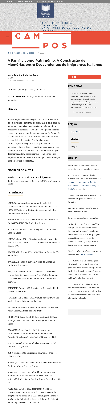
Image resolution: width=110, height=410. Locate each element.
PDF (74, 77)
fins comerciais (86, 254)
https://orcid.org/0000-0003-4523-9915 (21, 81)
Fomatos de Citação (82, 112)
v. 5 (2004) (31, 53)
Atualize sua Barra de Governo (49, 1)
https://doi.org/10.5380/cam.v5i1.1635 (30, 89)
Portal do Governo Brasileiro (19, 1)
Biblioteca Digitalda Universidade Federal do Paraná (67, 26)
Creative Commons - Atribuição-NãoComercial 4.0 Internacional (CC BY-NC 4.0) (84, 185)
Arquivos (20, 53)
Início (11, 53)
